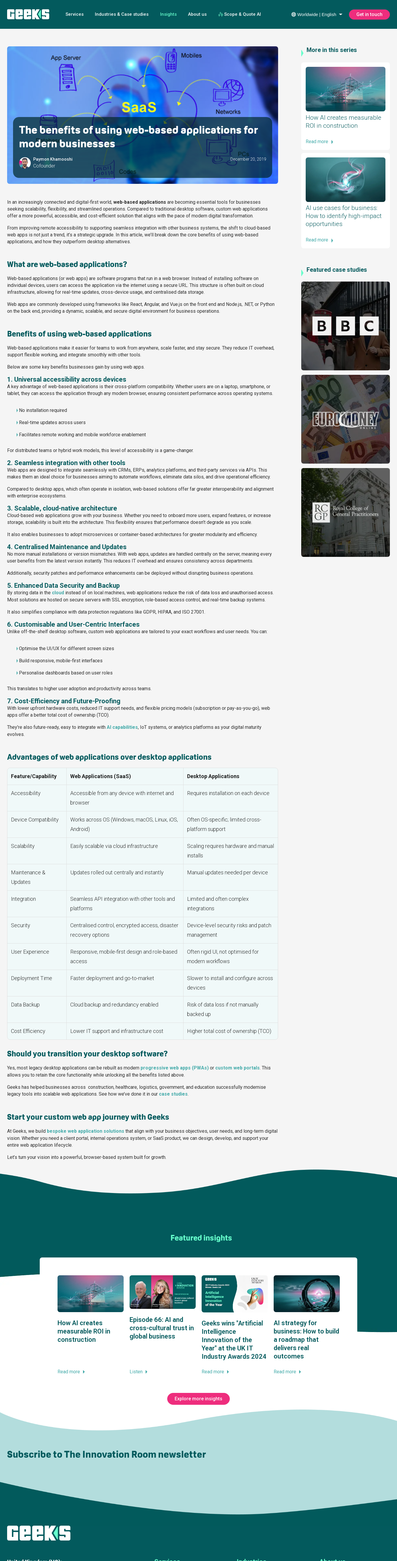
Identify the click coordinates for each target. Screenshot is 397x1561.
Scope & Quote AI (239, 14)
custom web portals (237, 1068)
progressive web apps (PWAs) (175, 1068)
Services (75, 14)
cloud (58, 592)
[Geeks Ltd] (28, 14)
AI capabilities (122, 727)
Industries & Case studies (122, 14)
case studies (173, 1094)
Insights (168, 14)
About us (197, 14)
